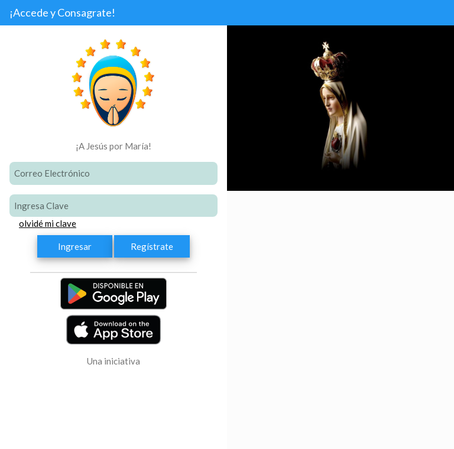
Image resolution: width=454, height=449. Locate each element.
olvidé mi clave (47, 223)
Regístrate (152, 246)
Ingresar (75, 246)
